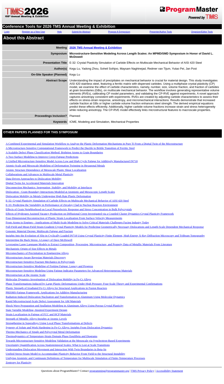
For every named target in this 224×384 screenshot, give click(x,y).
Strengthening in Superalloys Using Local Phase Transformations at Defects (49, 323)
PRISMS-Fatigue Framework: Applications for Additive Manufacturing (46, 292)
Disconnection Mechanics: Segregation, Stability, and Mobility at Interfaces (49, 187)
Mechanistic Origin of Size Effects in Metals (31, 248)
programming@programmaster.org (109, 370)
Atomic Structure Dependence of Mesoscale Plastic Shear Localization (46, 170)
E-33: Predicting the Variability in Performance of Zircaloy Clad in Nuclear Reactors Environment (62, 205)
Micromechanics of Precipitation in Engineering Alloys (37, 253)
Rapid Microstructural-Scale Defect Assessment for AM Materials (43, 301)
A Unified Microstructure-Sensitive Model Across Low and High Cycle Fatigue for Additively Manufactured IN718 (72, 161)
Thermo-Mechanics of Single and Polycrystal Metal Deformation (43, 331)
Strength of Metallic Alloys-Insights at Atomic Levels (36, 318)
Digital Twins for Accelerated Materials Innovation (35, 183)
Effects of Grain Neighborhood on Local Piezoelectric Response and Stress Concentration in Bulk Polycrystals (69, 209)
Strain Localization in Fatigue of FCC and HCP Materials (38, 314)
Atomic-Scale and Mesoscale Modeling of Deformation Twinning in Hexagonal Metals (55, 165)
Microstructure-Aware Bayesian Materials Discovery (36, 257)
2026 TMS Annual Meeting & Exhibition (96, 47)
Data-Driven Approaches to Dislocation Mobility (33, 178)
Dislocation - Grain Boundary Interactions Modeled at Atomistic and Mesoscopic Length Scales (60, 191)
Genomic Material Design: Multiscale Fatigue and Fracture (39, 231)
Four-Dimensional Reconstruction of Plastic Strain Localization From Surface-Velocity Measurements (64, 218)
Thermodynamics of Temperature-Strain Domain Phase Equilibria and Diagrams (51, 336)
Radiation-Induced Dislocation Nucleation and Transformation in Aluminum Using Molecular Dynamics (65, 296)
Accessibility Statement (169, 370)
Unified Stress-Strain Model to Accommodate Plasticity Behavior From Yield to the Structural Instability (65, 353)
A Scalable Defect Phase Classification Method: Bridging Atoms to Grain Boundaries (54, 152)
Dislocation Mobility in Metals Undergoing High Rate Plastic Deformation (48, 196)
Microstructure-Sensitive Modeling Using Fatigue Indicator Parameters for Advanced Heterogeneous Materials (69, 270)
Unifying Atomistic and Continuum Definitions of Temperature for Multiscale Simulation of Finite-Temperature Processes (75, 358)
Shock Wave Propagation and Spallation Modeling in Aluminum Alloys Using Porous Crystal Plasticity (64, 305)
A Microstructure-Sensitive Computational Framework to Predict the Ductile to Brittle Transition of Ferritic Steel (70, 148)
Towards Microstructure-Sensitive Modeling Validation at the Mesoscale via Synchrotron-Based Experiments (68, 340)
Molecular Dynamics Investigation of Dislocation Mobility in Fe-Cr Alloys (48, 279)
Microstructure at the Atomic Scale (26, 275)
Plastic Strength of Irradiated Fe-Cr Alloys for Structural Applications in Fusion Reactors (56, 288)
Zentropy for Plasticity (19, 362)
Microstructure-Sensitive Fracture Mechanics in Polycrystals (40, 261)
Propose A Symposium (119, 32)
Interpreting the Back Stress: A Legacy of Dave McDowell (39, 240)
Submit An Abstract (81, 32)
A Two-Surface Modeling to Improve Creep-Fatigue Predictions (42, 156)
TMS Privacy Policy (142, 370)
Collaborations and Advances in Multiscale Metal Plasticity (39, 174)
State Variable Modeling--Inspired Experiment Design (36, 310)
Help (59, 32)
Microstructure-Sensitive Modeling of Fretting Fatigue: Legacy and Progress (49, 266)
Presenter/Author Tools (161, 32)
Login (6, 32)
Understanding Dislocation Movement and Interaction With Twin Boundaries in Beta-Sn (56, 349)
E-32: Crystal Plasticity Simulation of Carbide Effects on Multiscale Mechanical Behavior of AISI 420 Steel (67, 200)
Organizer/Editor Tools (202, 32)
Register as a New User (33, 32)
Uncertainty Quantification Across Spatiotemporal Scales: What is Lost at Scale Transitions (58, 345)
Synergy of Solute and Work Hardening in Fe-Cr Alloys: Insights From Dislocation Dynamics (59, 327)
